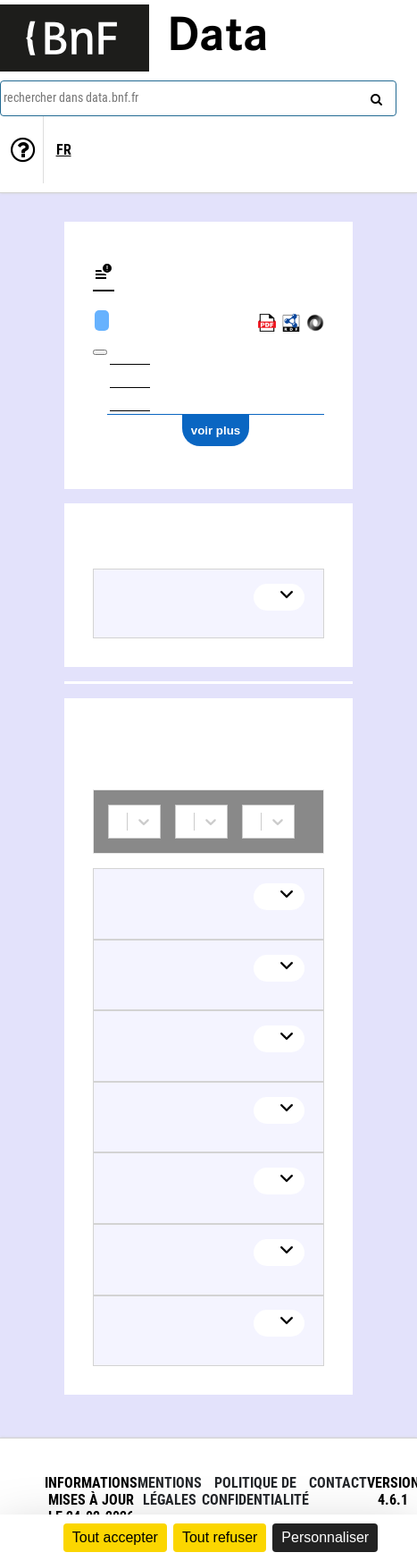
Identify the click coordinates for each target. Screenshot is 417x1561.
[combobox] (198, 98)
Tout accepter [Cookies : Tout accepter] (115, 1537)
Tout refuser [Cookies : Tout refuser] (219, 1537)
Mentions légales (170, 1491)
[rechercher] (374, 96)
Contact (338, 1482)
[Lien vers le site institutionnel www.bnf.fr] (74, 38)
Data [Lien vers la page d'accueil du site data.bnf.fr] (218, 38)
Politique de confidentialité (255, 1491)
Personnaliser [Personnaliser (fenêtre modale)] (325, 1537)
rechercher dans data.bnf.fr (71, 97)
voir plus (216, 430)
